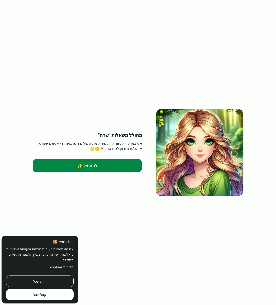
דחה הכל (40, 281)
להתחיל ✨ (87, 165)
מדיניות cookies (62, 267)
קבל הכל (40, 294)
